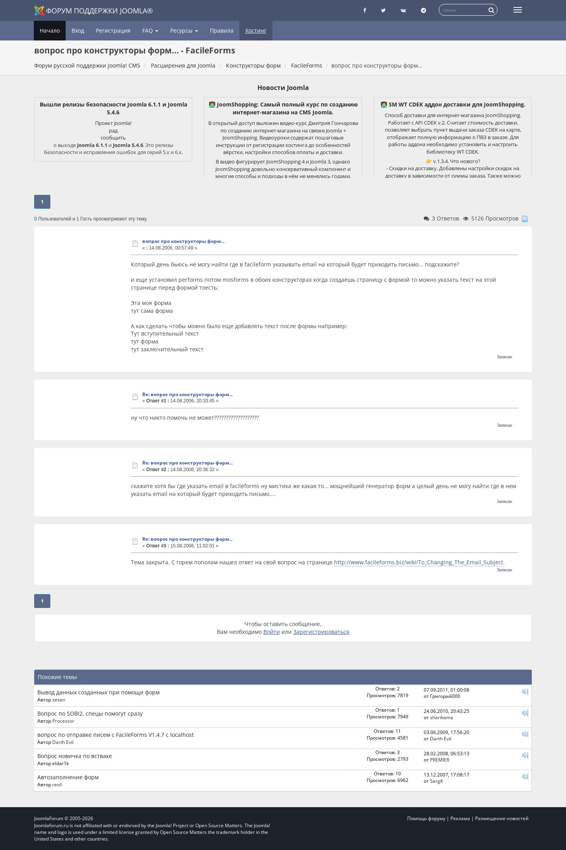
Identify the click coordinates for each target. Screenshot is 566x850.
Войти (271, 631)
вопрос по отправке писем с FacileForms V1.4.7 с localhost (115, 734)
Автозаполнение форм (68, 777)
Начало (50, 30)
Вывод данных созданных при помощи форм (98, 692)
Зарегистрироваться (321, 631)
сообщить (113, 137)
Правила (221, 30)
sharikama (441, 717)
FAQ (150, 30)
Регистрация (113, 30)
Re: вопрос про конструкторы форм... (187, 394)
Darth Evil (63, 742)
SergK (436, 781)
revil (57, 784)
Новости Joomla (283, 87)
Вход (78, 30)
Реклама (460, 818)
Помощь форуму (426, 818)
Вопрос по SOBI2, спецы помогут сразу (90, 713)
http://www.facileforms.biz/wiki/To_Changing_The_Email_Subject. (419, 562)
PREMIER (439, 759)
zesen (58, 699)
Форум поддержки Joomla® (93, 11)
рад (113, 130)
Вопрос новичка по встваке (74, 756)
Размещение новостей (502, 818)
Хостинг (255, 30)
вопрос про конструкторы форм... (183, 241)
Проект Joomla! (113, 123)
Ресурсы (184, 30)
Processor (63, 721)
